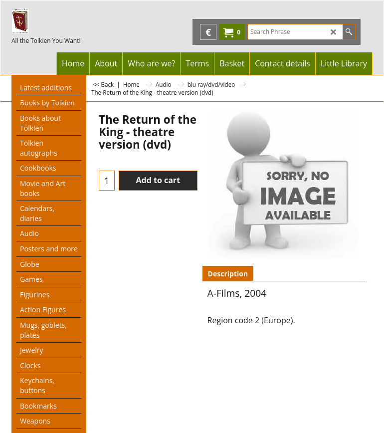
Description (228, 273)
